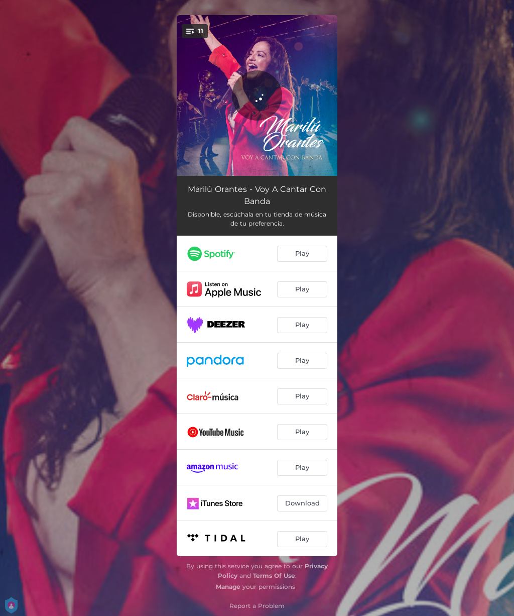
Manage (228, 586)
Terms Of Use (274, 575)
